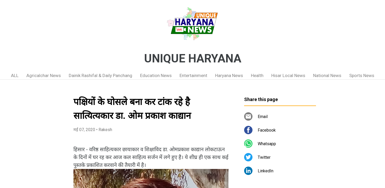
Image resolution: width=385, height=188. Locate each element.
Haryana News (229, 75)
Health (257, 75)
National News (327, 75)
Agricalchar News (43, 75)
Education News (156, 75)
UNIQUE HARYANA (192, 58)
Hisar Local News (288, 75)
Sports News (361, 75)
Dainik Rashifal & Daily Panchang (100, 75)
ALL (15, 75)
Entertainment (193, 75)
